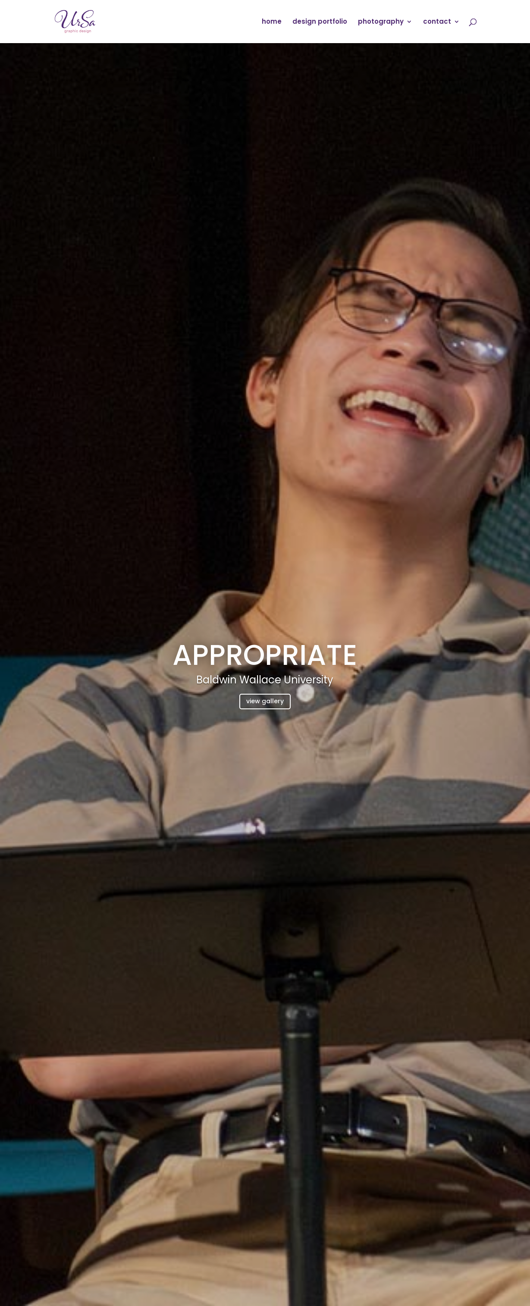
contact (437, 22)
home (272, 22)
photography (381, 22)
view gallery (265, 701)
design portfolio (319, 22)
